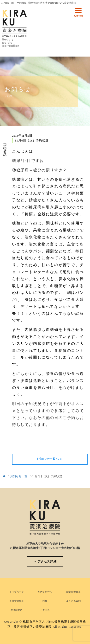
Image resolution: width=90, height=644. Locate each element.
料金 (44, 600)
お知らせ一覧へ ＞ (50, 459)
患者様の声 (17, 610)
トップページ (16, 592)
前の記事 (20, 445)
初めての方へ (45, 592)
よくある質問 (73, 600)
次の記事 (79, 445)
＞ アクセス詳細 (45, 561)
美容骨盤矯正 (16, 600)
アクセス (45, 610)
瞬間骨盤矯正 (73, 592)
